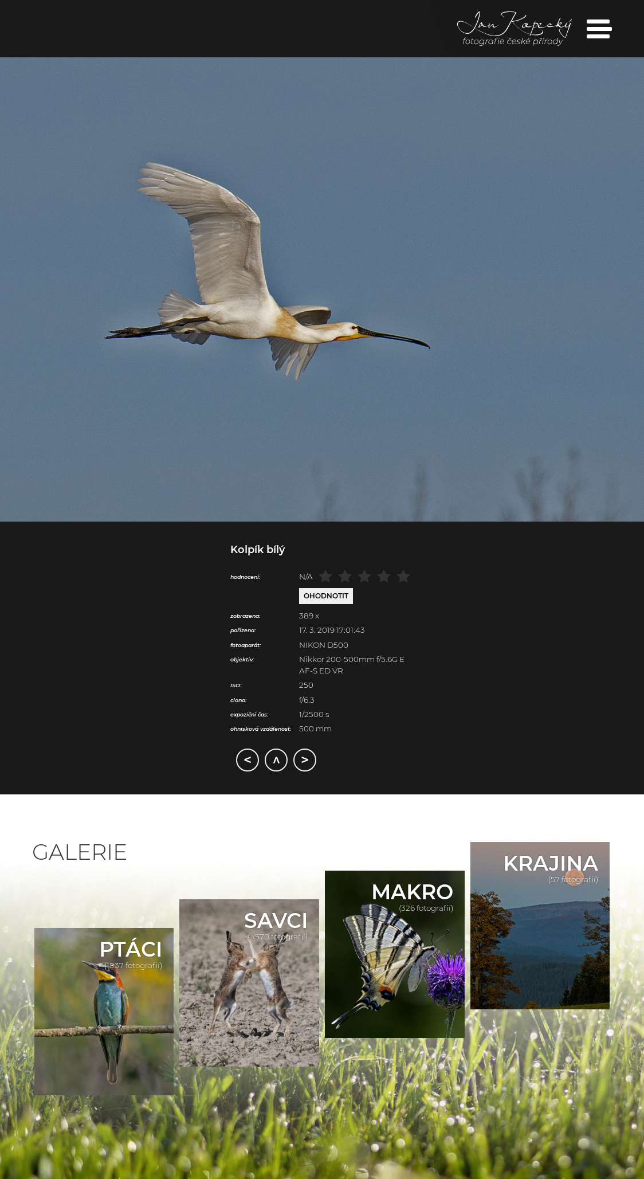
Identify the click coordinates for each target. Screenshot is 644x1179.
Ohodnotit (326, 596)
